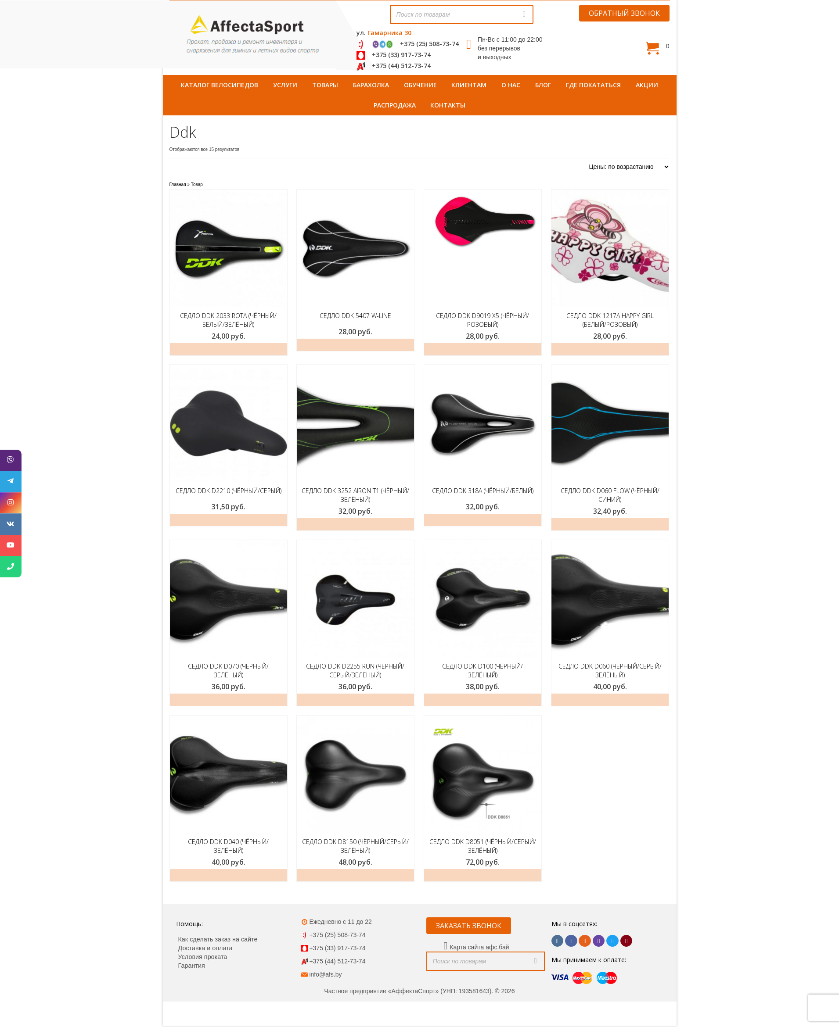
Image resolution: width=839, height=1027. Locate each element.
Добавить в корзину (355, 524)
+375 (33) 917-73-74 (401, 54)
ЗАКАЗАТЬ (228, 349)
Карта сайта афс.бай (479, 947)
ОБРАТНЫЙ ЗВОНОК (624, 13)
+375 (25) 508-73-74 (429, 43)
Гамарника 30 (389, 33)
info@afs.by (325, 974)
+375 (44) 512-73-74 (401, 65)
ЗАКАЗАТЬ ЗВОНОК (468, 925)
